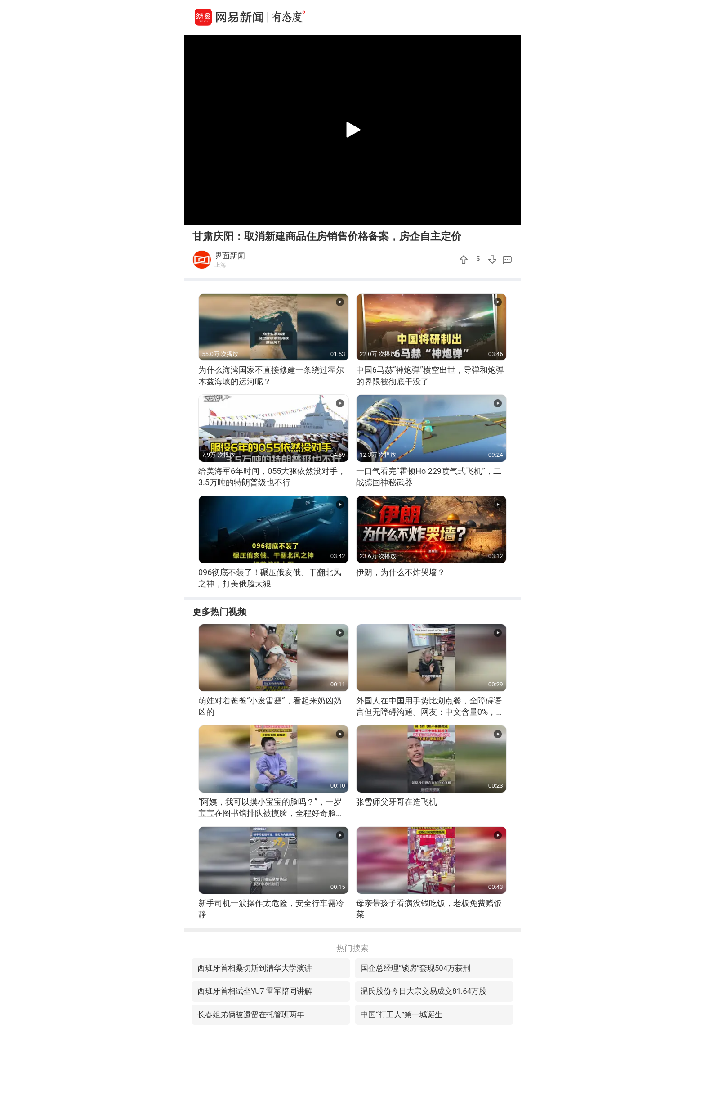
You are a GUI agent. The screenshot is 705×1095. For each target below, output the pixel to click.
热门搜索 (352, 948)
